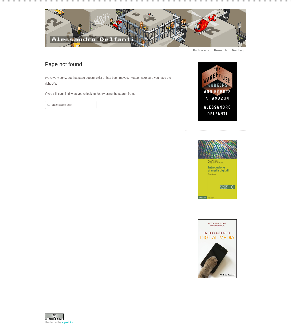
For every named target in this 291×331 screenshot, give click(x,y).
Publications (201, 50)
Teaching (237, 50)
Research (220, 50)
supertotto (67, 322)
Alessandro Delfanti (93, 39)
